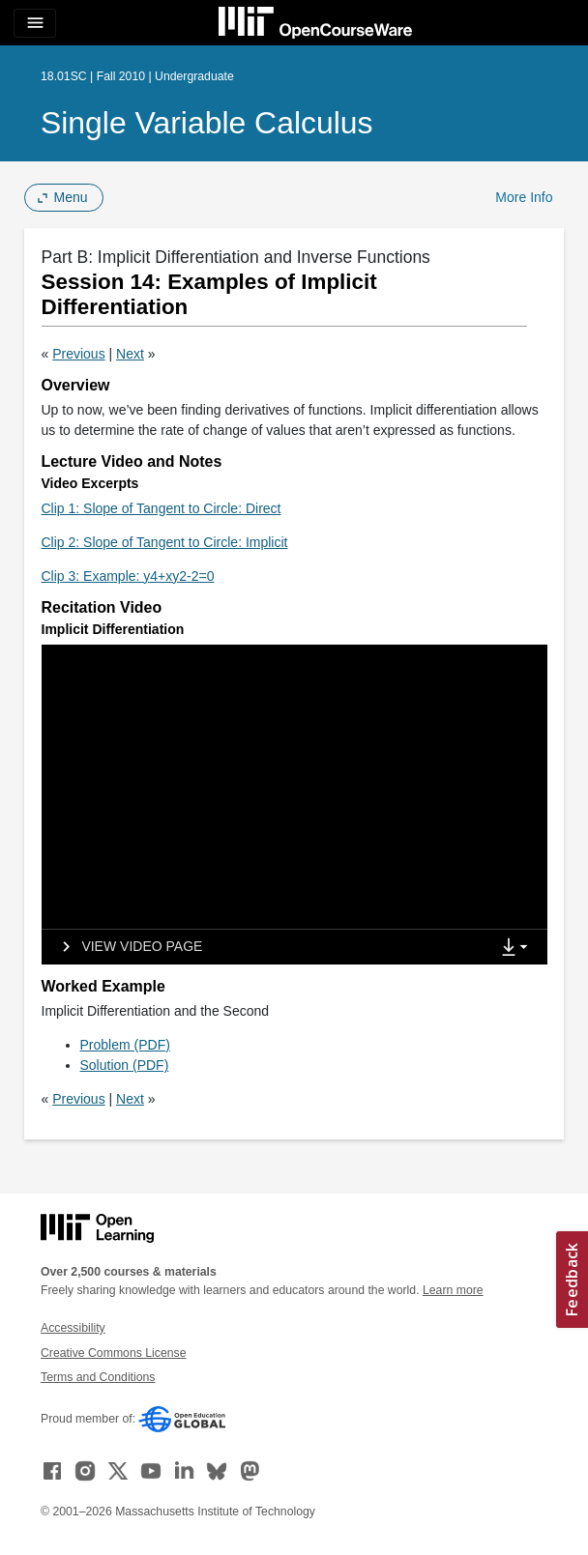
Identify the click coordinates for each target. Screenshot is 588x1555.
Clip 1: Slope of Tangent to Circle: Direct (161, 508)
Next (130, 353)
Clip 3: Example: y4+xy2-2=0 (128, 576)
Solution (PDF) (124, 1065)
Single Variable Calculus (206, 122)
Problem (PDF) (125, 1044)
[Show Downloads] (518, 948)
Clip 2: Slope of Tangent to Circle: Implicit (165, 542)
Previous (78, 353)
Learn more (453, 1290)
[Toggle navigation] (35, 23)
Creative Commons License (113, 1353)
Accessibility (73, 1328)
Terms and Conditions (98, 1377)
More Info (523, 197)
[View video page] (126, 947)
